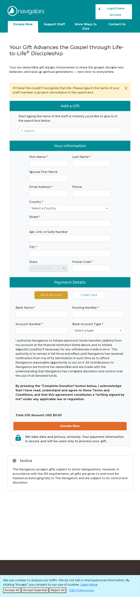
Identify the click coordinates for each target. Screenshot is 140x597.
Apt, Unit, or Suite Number (48, 232)
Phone (77, 187)
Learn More (88, 584)
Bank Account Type (87, 324)
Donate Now (23, 24)
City (33, 247)
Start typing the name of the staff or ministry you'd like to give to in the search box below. (67, 118)
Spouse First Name (43, 172)
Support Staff (54, 24)
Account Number (29, 324)
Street (34, 217)
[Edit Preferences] (81, 590)
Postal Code (82, 262)
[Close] (126, 88)
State (33, 262)
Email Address (41, 187)
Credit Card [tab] (89, 295)
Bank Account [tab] (51, 295)
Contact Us (117, 24)
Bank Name (25, 307)
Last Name (81, 157)
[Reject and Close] (57, 590)
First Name (38, 157)
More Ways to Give (86, 26)
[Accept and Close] (12, 590)
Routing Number (85, 307)
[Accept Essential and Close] (35, 590)
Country (36, 202)
